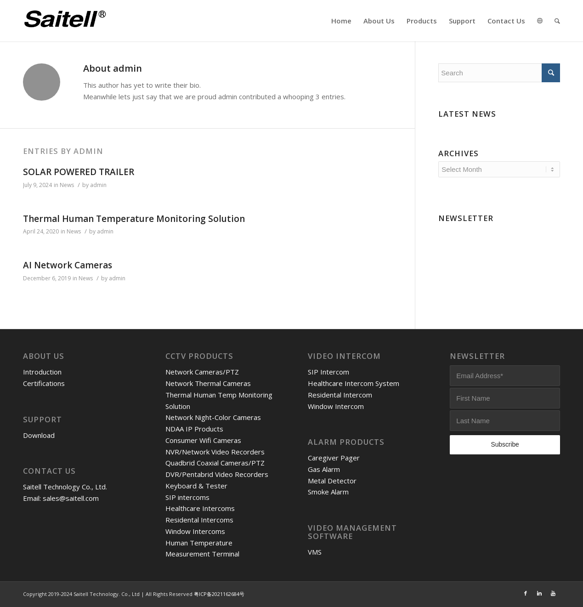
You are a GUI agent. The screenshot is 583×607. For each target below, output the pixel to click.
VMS (315, 551)
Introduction (42, 371)
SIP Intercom (328, 371)
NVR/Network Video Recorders (215, 451)
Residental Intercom (340, 394)
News (67, 185)
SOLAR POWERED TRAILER (78, 172)
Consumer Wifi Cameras (203, 440)
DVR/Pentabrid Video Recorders (216, 474)
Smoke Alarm (328, 491)
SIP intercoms (187, 497)
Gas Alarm (324, 469)
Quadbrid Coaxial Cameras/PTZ (215, 462)
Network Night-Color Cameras (213, 417)
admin (98, 185)
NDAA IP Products (194, 428)
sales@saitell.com (71, 498)
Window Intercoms (195, 531)
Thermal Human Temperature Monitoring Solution (134, 219)
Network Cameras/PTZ (202, 371)
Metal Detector (332, 480)
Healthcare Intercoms (200, 508)
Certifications (44, 383)
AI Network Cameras (67, 265)
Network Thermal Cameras (208, 383)
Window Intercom (336, 406)
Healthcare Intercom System (353, 383)
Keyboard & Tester (196, 485)
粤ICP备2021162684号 (219, 593)
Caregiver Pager (334, 457)
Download (39, 435)
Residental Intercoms (199, 519)
